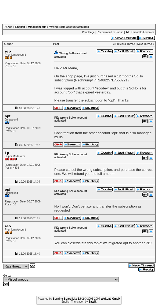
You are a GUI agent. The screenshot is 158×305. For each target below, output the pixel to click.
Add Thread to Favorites (139, 32)
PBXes (8, 26)
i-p (7, 153)
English (20, 26)
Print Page (88, 32)
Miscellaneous (37, 26)
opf (7, 116)
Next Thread (144, 44)
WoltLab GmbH (110, 298)
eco (8, 51)
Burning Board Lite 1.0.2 (68, 298)
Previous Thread (125, 44)
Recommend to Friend (110, 32)
